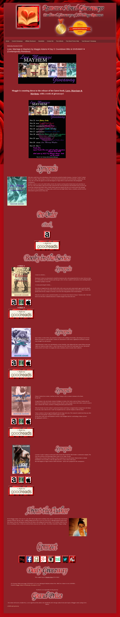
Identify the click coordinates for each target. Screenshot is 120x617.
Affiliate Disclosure (30, 41)
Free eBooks (59, 41)
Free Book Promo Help (72, 41)
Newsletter (41, 41)
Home (7, 41)
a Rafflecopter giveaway (13, 606)
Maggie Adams (19, 585)
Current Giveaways (17, 41)
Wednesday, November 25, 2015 (32, 585)
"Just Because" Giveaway (89, 41)
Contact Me (50, 41)
